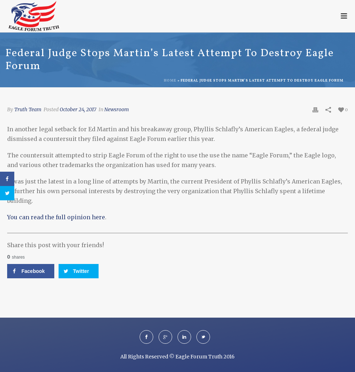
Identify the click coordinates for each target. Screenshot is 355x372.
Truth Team (27, 109)
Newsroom (116, 109)
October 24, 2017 (78, 109)
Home (170, 80)
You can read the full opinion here (56, 217)
